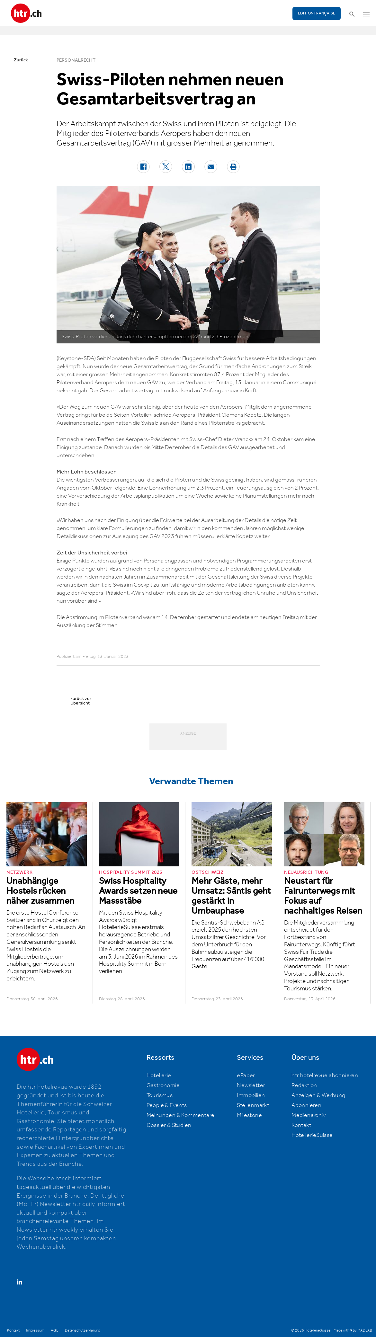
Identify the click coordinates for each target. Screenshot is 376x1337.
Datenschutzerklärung (82, 1330)
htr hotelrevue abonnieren (324, 1075)
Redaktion (304, 1085)
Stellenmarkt (253, 1105)
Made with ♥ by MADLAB (353, 1330)
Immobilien (251, 1095)
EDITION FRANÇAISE (317, 13)
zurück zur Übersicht (80, 700)
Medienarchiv (308, 1115)
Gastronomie (163, 1085)
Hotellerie (159, 1075)
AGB (54, 1330)
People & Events (167, 1105)
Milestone (249, 1115)
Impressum (35, 1330)
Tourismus (160, 1095)
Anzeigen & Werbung (318, 1095)
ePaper (246, 1075)
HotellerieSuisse (312, 1135)
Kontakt (301, 1125)
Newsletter (251, 1085)
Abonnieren (306, 1105)
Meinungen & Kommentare (181, 1115)
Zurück (21, 60)
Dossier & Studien (169, 1125)
